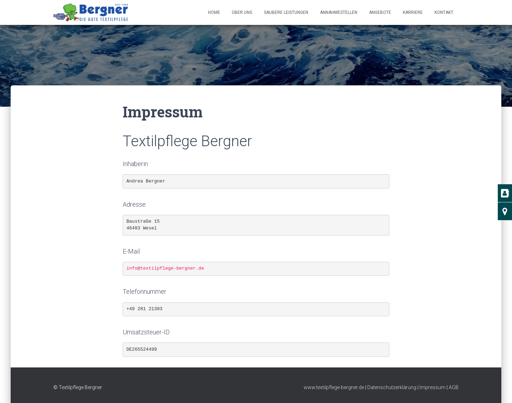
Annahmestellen (338, 12)
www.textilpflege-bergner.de (334, 387)
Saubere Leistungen (286, 12)
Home (214, 12)
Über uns (242, 12)
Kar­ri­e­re (413, 12)
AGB (454, 387)
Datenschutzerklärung (391, 387)
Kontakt (443, 12)
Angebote (380, 12)
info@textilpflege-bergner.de (165, 268)
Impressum (433, 387)
